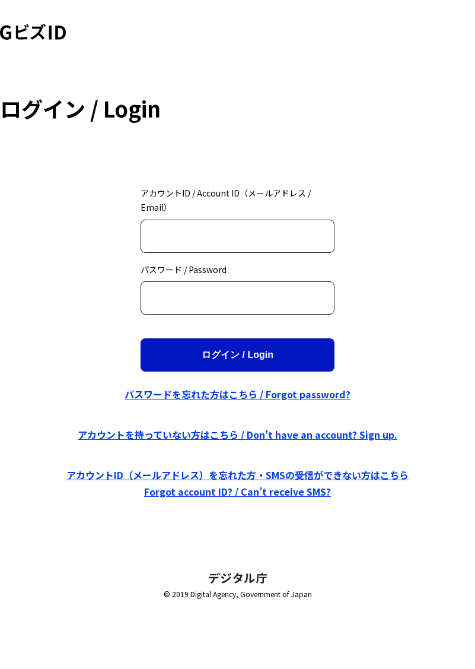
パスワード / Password (184, 269)
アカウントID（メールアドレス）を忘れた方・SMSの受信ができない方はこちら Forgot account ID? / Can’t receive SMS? (237, 483)
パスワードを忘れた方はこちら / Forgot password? (237, 394)
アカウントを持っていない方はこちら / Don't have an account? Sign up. (237, 434)
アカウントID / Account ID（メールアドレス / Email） (226, 200)
